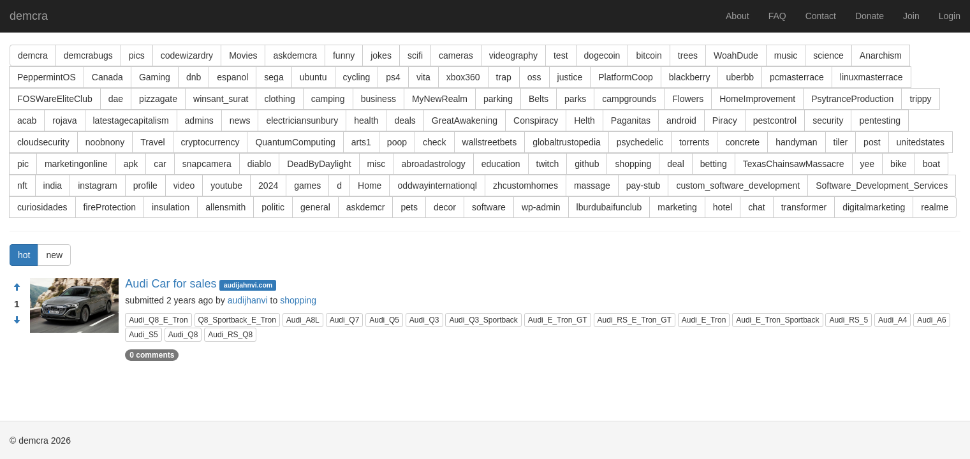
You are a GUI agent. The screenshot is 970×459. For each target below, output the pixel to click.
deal (675, 164)
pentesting (879, 120)
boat (931, 164)
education (500, 164)
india (52, 185)
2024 (268, 185)
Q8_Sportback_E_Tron (237, 320)
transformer (804, 207)
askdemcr (365, 207)
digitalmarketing (873, 207)
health (366, 120)
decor (445, 207)
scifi (415, 55)
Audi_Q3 (424, 320)
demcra (29, 16)
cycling (357, 77)
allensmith (225, 207)
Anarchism (881, 55)
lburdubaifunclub (609, 207)
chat (756, 207)
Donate (869, 16)
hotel (722, 207)
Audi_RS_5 (848, 320)
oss (534, 77)
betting (713, 164)
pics (137, 55)
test (561, 55)
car (160, 164)
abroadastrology (433, 164)
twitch (547, 164)
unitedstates (921, 142)
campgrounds (629, 99)
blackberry (689, 77)
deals (404, 120)
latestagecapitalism (131, 120)
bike (898, 164)
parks (575, 99)
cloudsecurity (43, 142)
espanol (232, 77)
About (737, 16)
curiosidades (42, 207)
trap (503, 77)
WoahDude (736, 55)
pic (23, 164)
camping (328, 99)
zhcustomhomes (525, 185)
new (54, 255)
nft (22, 185)
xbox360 (463, 77)
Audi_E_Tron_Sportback (777, 320)
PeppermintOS (46, 77)
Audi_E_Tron (704, 320)
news (240, 120)
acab (26, 120)
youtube (226, 185)
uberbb (740, 77)
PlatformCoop (625, 77)
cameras (456, 55)
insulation (170, 207)
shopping (633, 164)
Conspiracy (535, 120)
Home (369, 185)
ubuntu (313, 77)
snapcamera (206, 164)
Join (911, 16)
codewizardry (187, 55)
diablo (259, 164)
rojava (64, 120)
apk (131, 164)
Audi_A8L (303, 320)
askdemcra (294, 55)
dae (115, 99)
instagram (97, 185)
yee (867, 164)
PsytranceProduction (852, 99)
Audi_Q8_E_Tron (158, 320)
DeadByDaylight (319, 164)
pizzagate (158, 99)
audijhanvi (248, 300)
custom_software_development (738, 185)
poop (397, 142)
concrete (742, 142)
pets (408, 207)
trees (688, 55)
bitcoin (648, 55)
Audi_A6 (931, 320)
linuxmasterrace (871, 77)
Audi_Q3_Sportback (483, 320)
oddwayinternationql (437, 185)
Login (949, 16)
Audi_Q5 (384, 320)
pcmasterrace (797, 77)
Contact (820, 16)
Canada (107, 77)
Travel (152, 142)
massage (592, 185)
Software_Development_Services (882, 185)
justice (570, 77)
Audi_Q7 (345, 320)
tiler (841, 142)
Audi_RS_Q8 (230, 334)
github (587, 164)
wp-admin (541, 207)
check (434, 142)
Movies (243, 55)
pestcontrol (775, 120)
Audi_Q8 (183, 334)
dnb (193, 77)
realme (934, 207)
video (184, 185)
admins (199, 120)
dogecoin (602, 55)
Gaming (154, 77)
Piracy (724, 120)
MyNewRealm (439, 99)
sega (273, 77)
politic (272, 207)
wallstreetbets (489, 142)
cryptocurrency (210, 142)
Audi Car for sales (170, 283)
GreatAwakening (464, 120)
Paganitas (630, 120)
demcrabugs (88, 55)
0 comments (151, 355)
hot (24, 255)
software (489, 207)
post (871, 142)
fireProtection (110, 207)
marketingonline (76, 164)
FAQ (777, 16)
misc (376, 164)
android (681, 120)
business (378, 99)
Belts (538, 99)
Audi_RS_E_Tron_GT (635, 320)
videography (513, 55)
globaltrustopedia (567, 142)
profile (145, 185)
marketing (677, 207)
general (315, 207)
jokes (381, 55)
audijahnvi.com (248, 285)
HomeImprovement (757, 99)
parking (498, 99)
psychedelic (640, 142)
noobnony (105, 142)
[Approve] (16, 287)
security (827, 120)
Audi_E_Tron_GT (557, 320)
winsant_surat (220, 99)
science (828, 55)
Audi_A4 (892, 320)
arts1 (361, 142)
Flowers (687, 99)
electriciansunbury (302, 120)
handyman (796, 142)
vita (423, 77)
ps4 (393, 77)
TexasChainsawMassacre (793, 164)
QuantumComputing (295, 142)
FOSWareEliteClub (54, 99)
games (307, 185)
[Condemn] (16, 320)
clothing (279, 99)
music (786, 55)
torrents (694, 142)
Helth (584, 120)
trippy (920, 99)
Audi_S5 (143, 334)
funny (344, 55)
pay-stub (643, 185)
